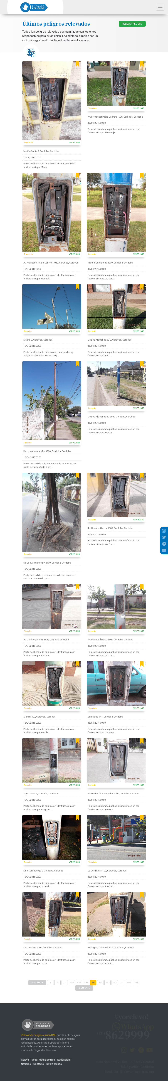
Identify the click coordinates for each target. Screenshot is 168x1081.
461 (136, 982)
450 (100, 982)
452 (115, 982)
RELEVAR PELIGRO (132, 23)
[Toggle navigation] (160, 7)
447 (79, 982)
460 (129, 982)
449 (93, 982)
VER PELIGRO (74, 143)
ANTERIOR (37, 982)
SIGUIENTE (84, 988)
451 (107, 982)
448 (86, 982)
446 (72, 982)
